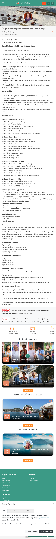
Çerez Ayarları (32, 531)
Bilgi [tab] (4, 511)
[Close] (53, 503)
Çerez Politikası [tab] (27, 511)
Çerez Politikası (44, 518)
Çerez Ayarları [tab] (14, 511)
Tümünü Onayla (46, 531)
